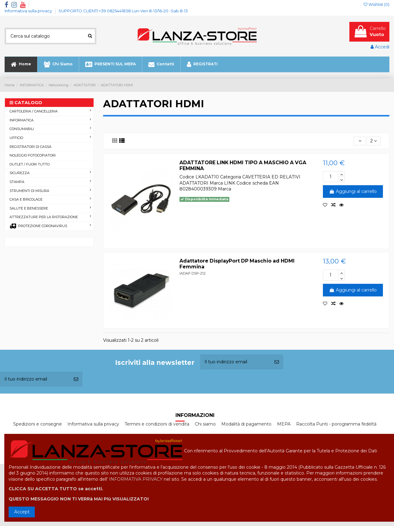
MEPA (284, 424)
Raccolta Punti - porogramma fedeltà (336, 424)
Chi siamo (205, 424)
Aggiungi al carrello (353, 191)
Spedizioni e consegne (37, 424)
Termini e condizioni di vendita (157, 424)
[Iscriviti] (276, 361)
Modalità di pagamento (246, 424)
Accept (22, 512)
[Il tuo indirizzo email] (235, 361)
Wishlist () (376, 4)
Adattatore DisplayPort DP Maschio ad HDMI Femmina (237, 264)
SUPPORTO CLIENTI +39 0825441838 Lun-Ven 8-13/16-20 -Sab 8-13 (123, 10)
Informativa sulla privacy (29, 10)
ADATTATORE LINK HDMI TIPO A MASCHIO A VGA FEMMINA (242, 165)
